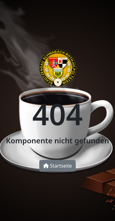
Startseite (57, 165)
